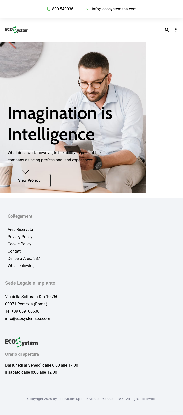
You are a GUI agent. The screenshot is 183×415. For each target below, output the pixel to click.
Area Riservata (20, 229)
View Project (29, 180)
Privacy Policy (20, 236)
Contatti (15, 251)
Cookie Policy (19, 244)
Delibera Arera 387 (24, 258)
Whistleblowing (21, 265)
